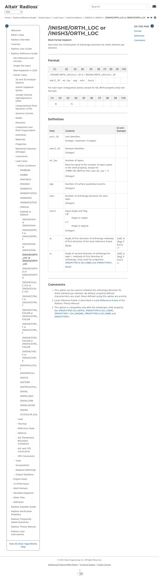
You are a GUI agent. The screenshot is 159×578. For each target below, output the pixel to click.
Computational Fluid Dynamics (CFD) (26, 107)
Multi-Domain (20, 488)
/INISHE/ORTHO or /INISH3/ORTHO (29, 273)
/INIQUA (24, 207)
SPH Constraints (26, 456)
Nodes (19, 118)
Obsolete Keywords (23, 493)
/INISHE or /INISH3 (94, 17)
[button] (10, 30)
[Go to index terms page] (150, 8)
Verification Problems (21, 513)
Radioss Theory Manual (23, 526)
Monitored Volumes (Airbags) (26, 150)
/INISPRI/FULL (27, 373)
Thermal (22, 424)
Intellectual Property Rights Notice (63, 564)
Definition (18, 502)
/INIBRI (24, 175)
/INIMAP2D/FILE (28, 202)
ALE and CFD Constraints (24, 450)
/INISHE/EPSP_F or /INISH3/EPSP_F (29, 235)
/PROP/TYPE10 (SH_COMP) (99, 310)
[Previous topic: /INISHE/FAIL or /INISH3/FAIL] (148, 18)
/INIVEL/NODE (27, 405)
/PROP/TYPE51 (104, 262)
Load (20, 419)
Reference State (26, 428)
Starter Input (44, 17)
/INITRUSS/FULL (28, 387)
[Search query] (120, 7)
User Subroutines (18, 533)
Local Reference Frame (106, 300)
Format (137, 31)
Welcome (16, 30)
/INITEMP (25, 382)
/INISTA (24, 377)
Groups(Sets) (22, 465)
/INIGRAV (25, 184)
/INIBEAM (25, 170)
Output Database (25, 474)
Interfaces (21, 135)
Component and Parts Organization (25, 129)
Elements (20, 122)
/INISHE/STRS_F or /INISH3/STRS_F (30, 328)
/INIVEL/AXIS (26, 396)
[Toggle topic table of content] (152, 26)
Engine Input (20, 479)
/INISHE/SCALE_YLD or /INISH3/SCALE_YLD (29, 287)
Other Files (19, 497)
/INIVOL (24, 410)
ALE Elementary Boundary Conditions (26, 440)
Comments (139, 40)
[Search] (146, 7)
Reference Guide (24, 17)
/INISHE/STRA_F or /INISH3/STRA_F (30, 301)
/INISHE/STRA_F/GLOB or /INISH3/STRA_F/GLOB (30, 315)
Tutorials (15, 44)
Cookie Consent (104, 564)
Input (21, 483)
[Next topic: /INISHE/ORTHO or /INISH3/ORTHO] (151, 18)
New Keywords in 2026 (25, 70)
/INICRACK (25, 179)
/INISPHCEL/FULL (28, 367)
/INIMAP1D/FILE (28, 193)
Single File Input (22, 65)
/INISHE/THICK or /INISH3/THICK (29, 356)
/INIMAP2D (26, 198)
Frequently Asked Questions (21, 520)
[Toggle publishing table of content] (6, 26)
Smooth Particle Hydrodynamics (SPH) (24, 98)
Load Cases (58, 17)
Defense (22, 433)
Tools (18, 460)
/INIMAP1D (26, 188)
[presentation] (56, 103)
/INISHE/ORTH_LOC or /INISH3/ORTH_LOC (125, 17)
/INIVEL (24, 391)
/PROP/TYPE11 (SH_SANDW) (68, 313)
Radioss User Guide (21, 49)
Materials (20, 139)
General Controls (24, 113)
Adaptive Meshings (26, 470)
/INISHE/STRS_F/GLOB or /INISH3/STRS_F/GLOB (30, 342)
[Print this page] (155, 18)
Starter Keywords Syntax (25, 89)
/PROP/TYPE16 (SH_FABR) (78, 262)
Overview (20, 39)
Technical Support (87, 564)
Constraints (22, 156)
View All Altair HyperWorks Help (23, 545)
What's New (17, 35)
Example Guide (23, 507)
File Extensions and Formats (23, 59)
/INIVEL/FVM (26, 400)
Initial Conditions (74, 17)
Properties (21, 144)
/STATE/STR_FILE (28, 414)
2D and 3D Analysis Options (26, 81)
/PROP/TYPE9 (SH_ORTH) (71, 310)
